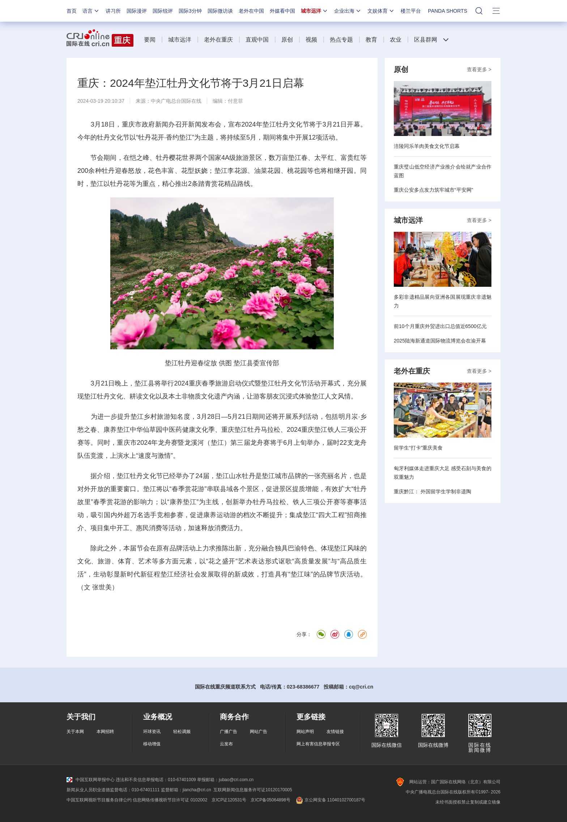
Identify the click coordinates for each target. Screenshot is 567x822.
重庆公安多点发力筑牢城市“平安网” (433, 190)
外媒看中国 (282, 11)
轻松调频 (182, 731)
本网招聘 (105, 731)
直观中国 (257, 40)
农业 (395, 40)
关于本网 (75, 731)
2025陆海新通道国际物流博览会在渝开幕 (440, 341)
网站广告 (258, 731)
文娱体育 (381, 11)
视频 (311, 40)
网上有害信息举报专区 (318, 743)
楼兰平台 (411, 11)
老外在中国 (251, 11)
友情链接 (335, 731)
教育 (371, 40)
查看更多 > (479, 69)
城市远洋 (314, 11)
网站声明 (305, 731)
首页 (72, 11)
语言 (91, 11)
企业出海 (348, 11)
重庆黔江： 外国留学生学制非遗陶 (432, 491)
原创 (287, 40)
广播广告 (228, 731)
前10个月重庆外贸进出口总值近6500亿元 (440, 326)
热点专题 (341, 40)
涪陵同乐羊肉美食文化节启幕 (427, 146)
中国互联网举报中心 (91, 779)
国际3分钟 (190, 11)
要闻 (149, 40)
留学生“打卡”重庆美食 (418, 448)
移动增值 (152, 743)
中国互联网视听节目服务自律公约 (99, 799)
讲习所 (113, 11)
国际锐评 (163, 11)
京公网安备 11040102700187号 (330, 799)
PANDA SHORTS (447, 11)
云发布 (226, 743)
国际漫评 (137, 11)
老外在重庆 (218, 40)
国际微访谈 (220, 11)
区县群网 (425, 40)
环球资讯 (152, 731)
